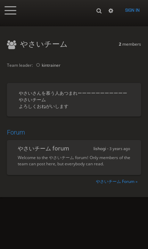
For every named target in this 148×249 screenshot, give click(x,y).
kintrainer (47, 65)
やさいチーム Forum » (117, 181)
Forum (16, 132)
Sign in (132, 10)
